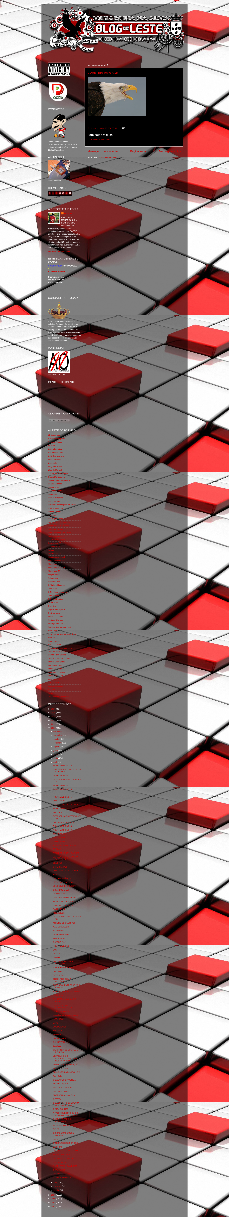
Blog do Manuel (55, 470)
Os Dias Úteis (54, 613)
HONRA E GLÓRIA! (61, 1154)
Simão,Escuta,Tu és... (57, 651)
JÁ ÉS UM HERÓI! (61, 1011)
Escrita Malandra (55, 508)
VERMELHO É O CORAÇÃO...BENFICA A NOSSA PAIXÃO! (65, 1058)
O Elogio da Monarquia (58, 592)
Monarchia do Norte (56, 568)
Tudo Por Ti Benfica (56, 672)
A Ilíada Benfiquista (56, 438)
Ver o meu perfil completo (59, 251)
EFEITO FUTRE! (60, 1068)
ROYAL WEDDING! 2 (62, 830)
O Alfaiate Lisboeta (56, 585)
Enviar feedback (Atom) (109, 157)
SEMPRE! (57, 863)
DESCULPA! (58, 975)
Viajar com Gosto (55, 676)
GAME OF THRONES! (63, 905)
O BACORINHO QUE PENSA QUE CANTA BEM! (66, 1104)
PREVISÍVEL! (59, 913)
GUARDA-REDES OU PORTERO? (62, 1120)
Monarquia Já (54, 571)
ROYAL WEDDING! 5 (62, 797)
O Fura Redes (54, 595)
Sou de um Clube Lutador (59, 658)
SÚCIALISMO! (59, 1027)
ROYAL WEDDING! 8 (62, 765)
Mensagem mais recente (102, 151)
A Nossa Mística (55, 442)
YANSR (51, 690)
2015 (53, 713)
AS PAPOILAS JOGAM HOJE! (66, 991)
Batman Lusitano (55, 452)
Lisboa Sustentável (56, 557)
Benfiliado (52, 463)
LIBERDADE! (59, 841)
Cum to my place (55, 498)
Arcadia (51, 445)
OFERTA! (57, 1099)
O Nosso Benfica (55, 599)
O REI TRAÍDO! (60, 867)
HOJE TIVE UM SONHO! (64, 901)
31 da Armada (54, 435)
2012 (53, 724)
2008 (53, 1202)
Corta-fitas (52, 494)
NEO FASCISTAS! (61, 1091)
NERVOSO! (58, 1019)
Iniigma (51, 550)
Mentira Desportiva (56, 561)
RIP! (55, 874)
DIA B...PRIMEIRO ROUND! (65, 805)
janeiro (56, 1190)
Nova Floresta (54, 582)
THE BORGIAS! (60, 834)
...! (54, 793)
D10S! (56, 1023)
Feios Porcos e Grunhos (58, 526)
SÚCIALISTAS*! (60, 1038)
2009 (53, 1199)
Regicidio (52, 637)
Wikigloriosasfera (55, 686)
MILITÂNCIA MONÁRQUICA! (66, 1015)
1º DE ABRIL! (59, 1170)
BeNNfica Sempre (56, 456)
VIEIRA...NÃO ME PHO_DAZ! (66, 1064)
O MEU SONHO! (60, 1109)
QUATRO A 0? (59, 942)
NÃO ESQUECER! (61, 927)
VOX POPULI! (59, 801)
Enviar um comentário (100, 140)
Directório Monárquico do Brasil (62, 505)
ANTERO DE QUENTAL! (64, 923)
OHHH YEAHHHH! (61, 1042)
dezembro (58, 731)
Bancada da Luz (55, 449)
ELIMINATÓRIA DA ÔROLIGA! (66, 1072)
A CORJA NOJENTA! (62, 1177)
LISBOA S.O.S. (54, 554)
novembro (58, 735)
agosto (56, 747)
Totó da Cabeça (55, 669)
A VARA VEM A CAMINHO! (65, 1166)
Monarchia (52, 564)
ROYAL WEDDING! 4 (62, 808)
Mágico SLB (53, 575)
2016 (53, 709)
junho (56, 754)
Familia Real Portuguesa (59, 522)
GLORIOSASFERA (56, 540)
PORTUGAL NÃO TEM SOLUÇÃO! (63, 962)
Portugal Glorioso (55, 620)
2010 (53, 1195)
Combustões (53, 487)
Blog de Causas (55, 466)
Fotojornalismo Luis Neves (59, 533)
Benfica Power (54, 459)
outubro (57, 739)
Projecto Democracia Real (59, 627)
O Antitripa (52, 589)
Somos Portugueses (57, 655)
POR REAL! (58, 812)
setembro (57, 743)
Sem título (57, 971)
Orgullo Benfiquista (56, 609)
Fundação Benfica (56, 536)
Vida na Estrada (55, 679)
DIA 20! (56, 1129)
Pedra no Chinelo (55, 616)
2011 (53, 728)
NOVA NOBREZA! (61, 934)
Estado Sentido (54, 512)
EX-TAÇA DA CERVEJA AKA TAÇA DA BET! (65, 858)
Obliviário (52, 606)
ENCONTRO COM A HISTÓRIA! (62, 980)
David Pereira (54, 501)
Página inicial (138, 151)
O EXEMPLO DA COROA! (64, 1080)
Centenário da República (59, 480)
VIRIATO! (57, 1034)
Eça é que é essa (55, 519)
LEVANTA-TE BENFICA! (63, 882)
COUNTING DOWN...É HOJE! (66, 1151)
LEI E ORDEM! (59, 1162)
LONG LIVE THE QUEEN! (64, 886)
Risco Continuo (54, 644)
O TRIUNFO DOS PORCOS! (65, 1143)
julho (55, 750)
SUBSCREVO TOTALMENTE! (66, 822)
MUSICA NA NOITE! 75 (63, 1125)
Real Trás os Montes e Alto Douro (63, 634)
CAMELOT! (58, 1046)
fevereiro (57, 1186)
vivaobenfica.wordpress (58, 697)
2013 (53, 720)
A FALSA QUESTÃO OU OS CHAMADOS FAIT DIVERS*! (66, 1114)
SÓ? (55, 950)
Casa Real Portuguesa (58, 473)
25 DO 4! (57, 849)
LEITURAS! (58, 995)
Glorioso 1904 (54, 547)
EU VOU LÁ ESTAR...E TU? (65, 871)
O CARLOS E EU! (61, 890)
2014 (53, 716)
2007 (53, 1206)
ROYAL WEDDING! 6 (62, 789)
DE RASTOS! (59, 894)
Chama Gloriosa (55, 484)
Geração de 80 (54, 543)
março (56, 1182)
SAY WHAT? (58, 931)
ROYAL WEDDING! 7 (62, 775)
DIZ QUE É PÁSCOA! (62, 878)
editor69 (68, 213)
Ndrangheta (53, 578)
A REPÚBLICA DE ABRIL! (64, 845)
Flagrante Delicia (55, 529)
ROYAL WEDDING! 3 (62, 826)
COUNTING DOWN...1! (63, 1158)
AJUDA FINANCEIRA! (62, 967)
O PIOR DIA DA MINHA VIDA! (66, 897)
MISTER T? (58, 1031)
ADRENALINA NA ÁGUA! (64, 1095)
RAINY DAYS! (59, 909)
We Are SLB (53, 683)
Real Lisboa (53, 630)
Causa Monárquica (56, 477)
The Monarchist (55, 665)
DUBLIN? (57, 957)
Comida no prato (55, 491)
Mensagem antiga (170, 151)
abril (55, 762)
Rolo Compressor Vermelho (60, 648)
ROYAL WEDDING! (61, 946)
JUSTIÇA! (57, 1147)
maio (55, 758)
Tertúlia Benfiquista (56, 662)
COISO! (56, 954)
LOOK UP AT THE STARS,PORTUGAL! (63, 1006)
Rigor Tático (53, 641)
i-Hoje (50, 693)
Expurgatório (53, 515)
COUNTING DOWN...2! (103, 72)
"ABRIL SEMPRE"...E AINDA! (66, 853)
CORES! (57, 1139)
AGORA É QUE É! (61, 1084)
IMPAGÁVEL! (59, 838)
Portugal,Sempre (55, 623)
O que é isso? (54, 602)
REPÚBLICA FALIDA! (62, 1088)
